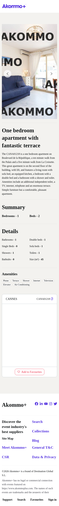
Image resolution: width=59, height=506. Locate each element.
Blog (35, 441)
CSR (5, 457)
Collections (40, 431)
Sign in (52, 499)
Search (21, 499)
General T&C (42, 447)
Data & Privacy (44, 457)
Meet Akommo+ (14, 447)
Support (7, 499)
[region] (29, 335)
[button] (52, 299)
